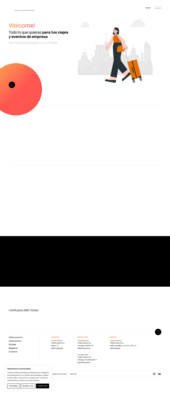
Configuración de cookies (66, 383)
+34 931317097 (85, 363)
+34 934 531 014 (85, 348)
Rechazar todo (28, 386)
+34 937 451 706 (57, 348)
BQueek (13, 352)
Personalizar (13, 386)
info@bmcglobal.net (58, 351)
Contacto (13, 360)
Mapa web (82, 383)
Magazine (14, 356)
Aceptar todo (42, 386)
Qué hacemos (15, 349)
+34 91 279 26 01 (118, 348)
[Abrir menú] (158, 8)
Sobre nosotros (16, 345)
